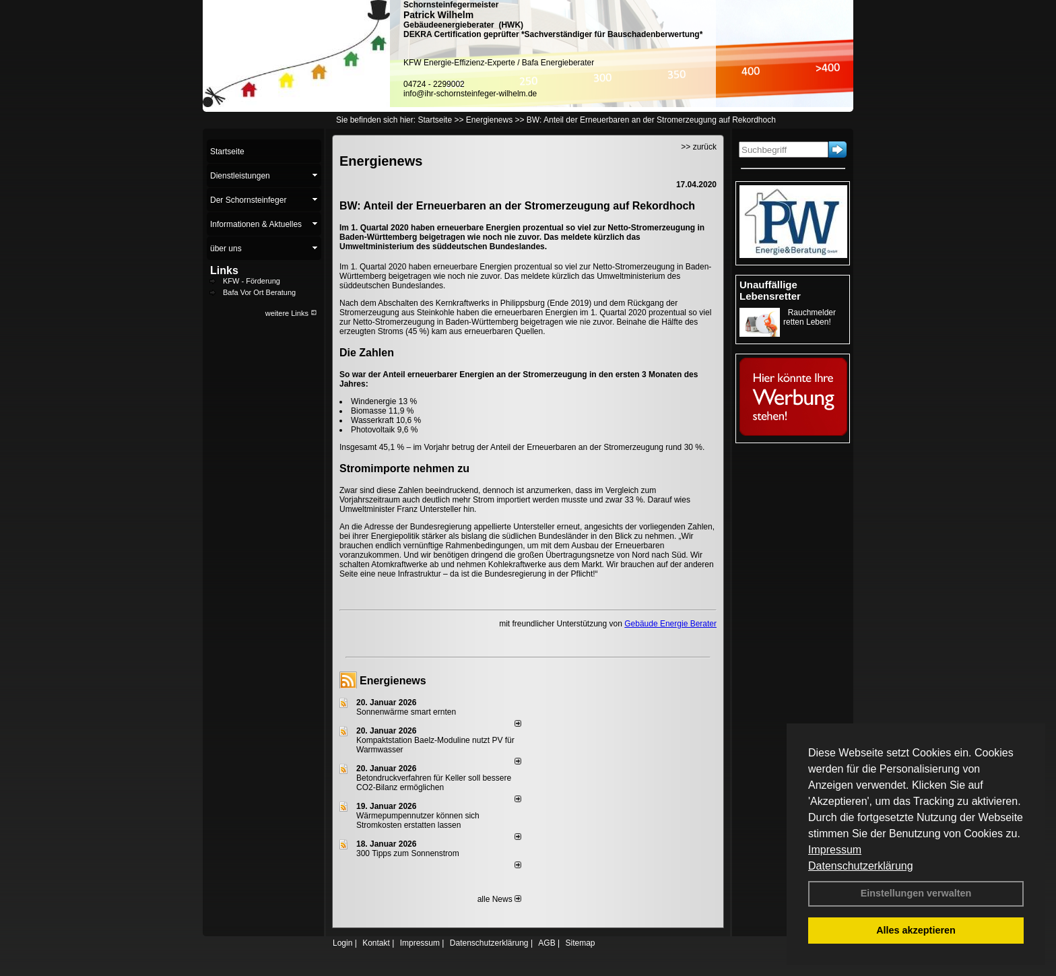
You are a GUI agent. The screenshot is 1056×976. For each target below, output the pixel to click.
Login (342, 943)
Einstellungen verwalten (916, 893)
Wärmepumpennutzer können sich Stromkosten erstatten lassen (418, 820)
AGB (546, 943)
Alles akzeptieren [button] (916, 930)
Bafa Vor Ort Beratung (259, 292)
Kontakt (376, 943)
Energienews (393, 680)
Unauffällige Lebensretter (770, 290)
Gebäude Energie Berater (670, 623)
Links (224, 270)
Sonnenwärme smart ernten (406, 712)
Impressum (834, 849)
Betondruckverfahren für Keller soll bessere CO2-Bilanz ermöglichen (433, 782)
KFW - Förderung (251, 281)
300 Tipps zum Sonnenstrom (407, 853)
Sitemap (580, 943)
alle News (499, 899)
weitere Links (291, 313)
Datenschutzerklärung (860, 866)
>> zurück (699, 147)
